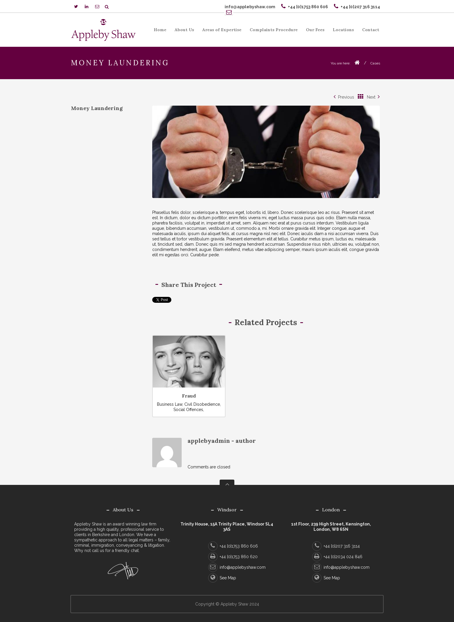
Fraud (189, 396)
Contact (370, 29)
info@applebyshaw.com (237, 567)
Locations (343, 29)
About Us (182, 30)
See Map (222, 578)
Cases (375, 63)
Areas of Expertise (220, 30)
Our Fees (313, 30)
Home (160, 29)
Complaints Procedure (272, 30)
